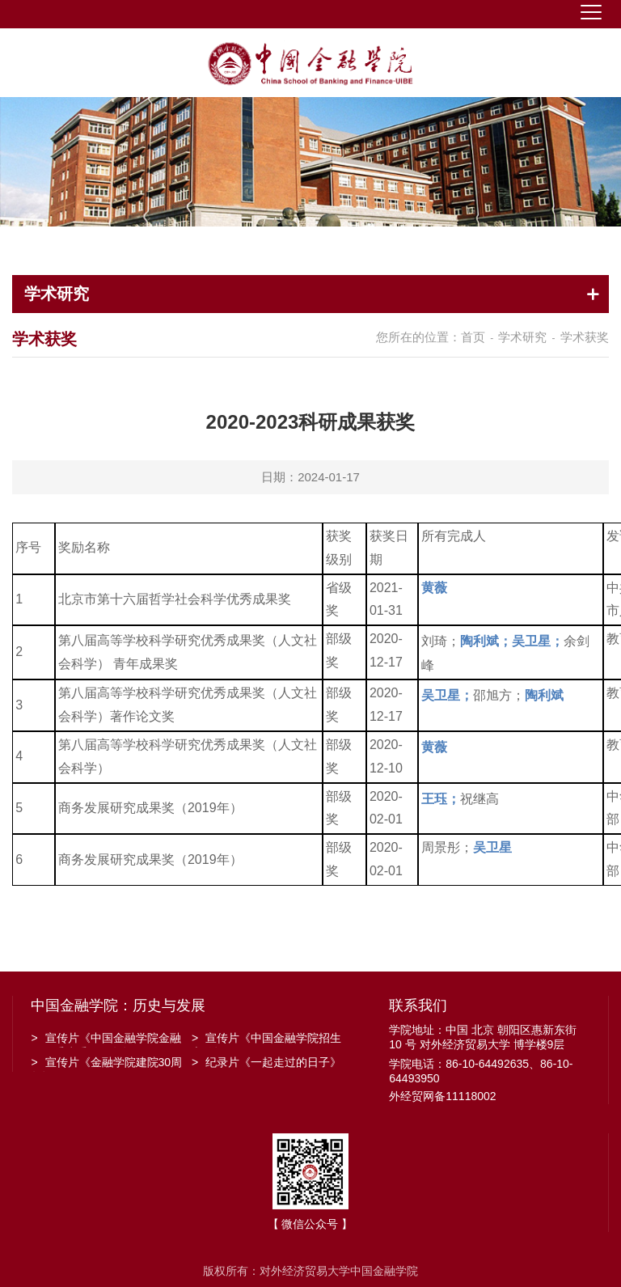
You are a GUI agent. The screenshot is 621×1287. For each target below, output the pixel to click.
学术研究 (522, 337)
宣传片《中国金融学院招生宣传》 (266, 1039)
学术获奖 (584, 337)
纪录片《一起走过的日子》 (266, 1062)
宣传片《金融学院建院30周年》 (106, 1064)
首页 (473, 337)
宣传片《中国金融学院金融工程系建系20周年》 (105, 1039)
